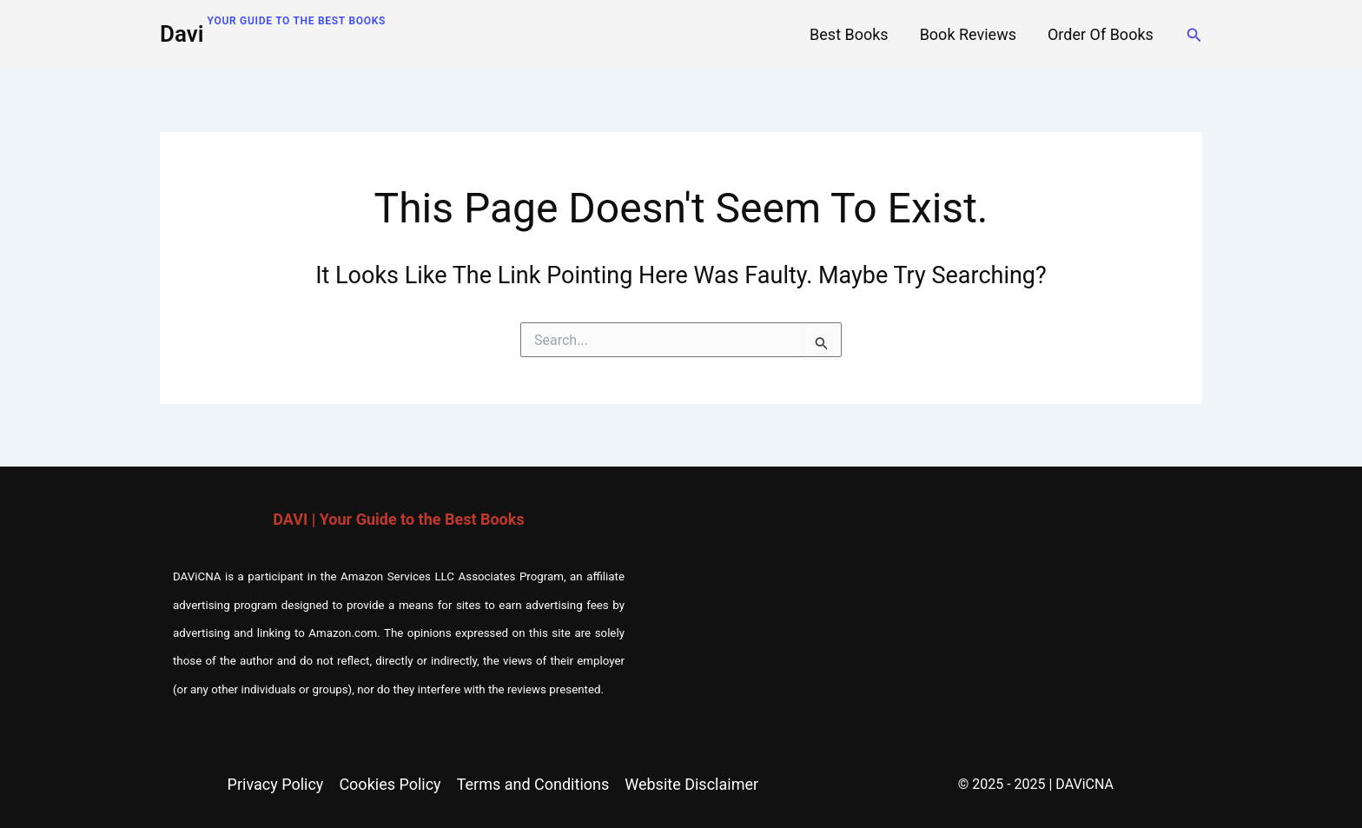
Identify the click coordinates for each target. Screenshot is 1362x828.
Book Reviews (968, 34)
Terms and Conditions (533, 784)
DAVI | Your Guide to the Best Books (398, 519)
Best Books (849, 34)
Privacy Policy (276, 784)
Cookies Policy (389, 784)
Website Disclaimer (691, 784)
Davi (182, 34)
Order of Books (1101, 34)
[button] (1194, 35)
